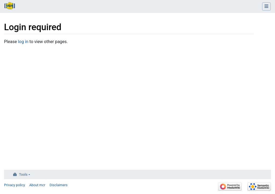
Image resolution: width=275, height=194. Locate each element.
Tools (23, 174)
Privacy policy (14, 185)
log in (23, 41)
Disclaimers (59, 185)
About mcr (37, 185)
